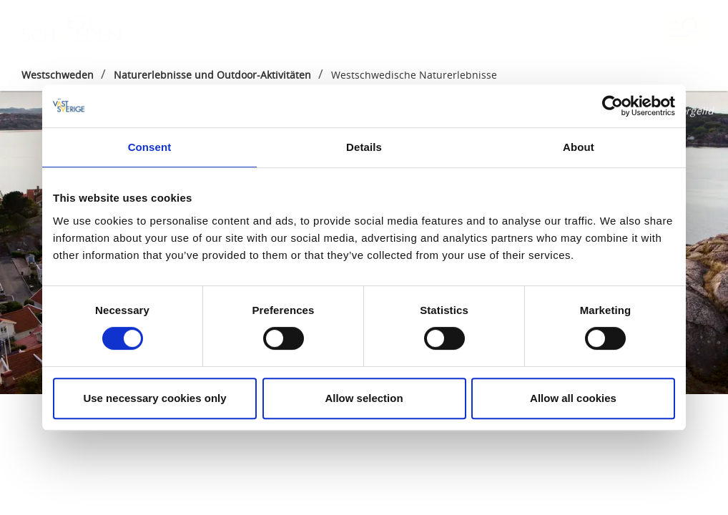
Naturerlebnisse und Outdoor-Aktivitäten (212, 75)
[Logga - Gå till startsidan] (71, 28)
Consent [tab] (150, 147)
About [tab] (578, 147)
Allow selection (364, 398)
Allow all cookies (573, 398)
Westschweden (57, 75)
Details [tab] (364, 147)
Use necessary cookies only (154, 398)
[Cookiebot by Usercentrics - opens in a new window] (612, 106)
